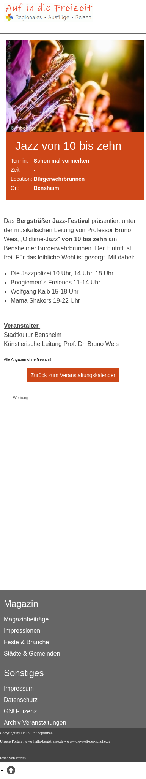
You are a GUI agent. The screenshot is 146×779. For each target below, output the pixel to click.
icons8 (21, 758)
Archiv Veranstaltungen (35, 722)
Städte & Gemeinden (32, 653)
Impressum (19, 688)
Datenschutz (21, 700)
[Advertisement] (71, 474)
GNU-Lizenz (20, 711)
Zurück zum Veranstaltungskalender (73, 375)
